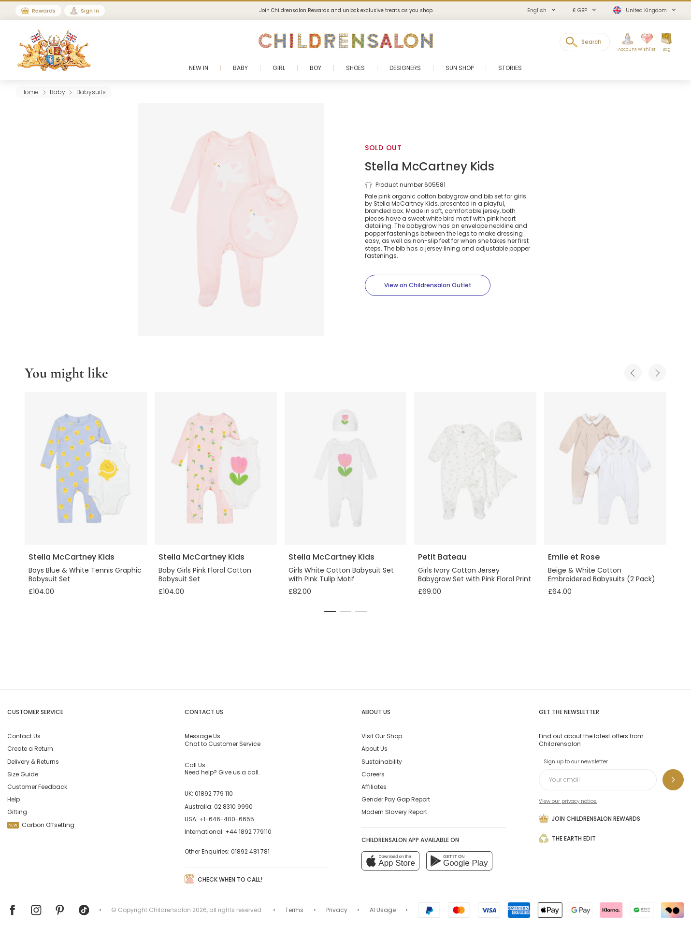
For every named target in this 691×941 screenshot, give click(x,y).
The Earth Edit (567, 838)
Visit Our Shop (381, 736)
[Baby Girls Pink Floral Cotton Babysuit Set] (216, 468)
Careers (373, 774)
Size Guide (22, 774)
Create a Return (30, 748)
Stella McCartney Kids (429, 166)
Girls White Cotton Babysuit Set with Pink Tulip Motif (341, 574)
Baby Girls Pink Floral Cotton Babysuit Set (204, 574)
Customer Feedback (37, 787)
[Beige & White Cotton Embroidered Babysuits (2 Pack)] (605, 468)
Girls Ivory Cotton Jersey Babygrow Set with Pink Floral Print (474, 574)
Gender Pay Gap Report (395, 799)
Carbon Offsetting (40, 825)
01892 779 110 (214, 793)
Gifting (17, 812)
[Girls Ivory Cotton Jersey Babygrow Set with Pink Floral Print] (475, 468)
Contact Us (24, 736)
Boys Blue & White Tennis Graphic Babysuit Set (85, 574)
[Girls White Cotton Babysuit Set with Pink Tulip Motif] (346, 468)
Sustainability (381, 762)
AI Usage (383, 910)
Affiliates (374, 787)
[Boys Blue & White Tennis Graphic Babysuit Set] (86, 468)
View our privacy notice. (568, 801)
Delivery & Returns (33, 762)
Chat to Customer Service (222, 739)
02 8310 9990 (233, 806)
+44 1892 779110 (248, 832)
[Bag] (666, 42)
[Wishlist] (644, 42)
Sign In (90, 10)
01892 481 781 (250, 851)
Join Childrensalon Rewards (589, 818)
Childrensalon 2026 (178, 910)
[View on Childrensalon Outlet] (427, 285)
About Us (374, 748)
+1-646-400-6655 (226, 819)
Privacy (336, 910)
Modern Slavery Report (394, 812)
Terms (294, 910)
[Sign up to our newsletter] (673, 779)
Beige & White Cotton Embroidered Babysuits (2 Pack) (601, 574)
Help (13, 799)
